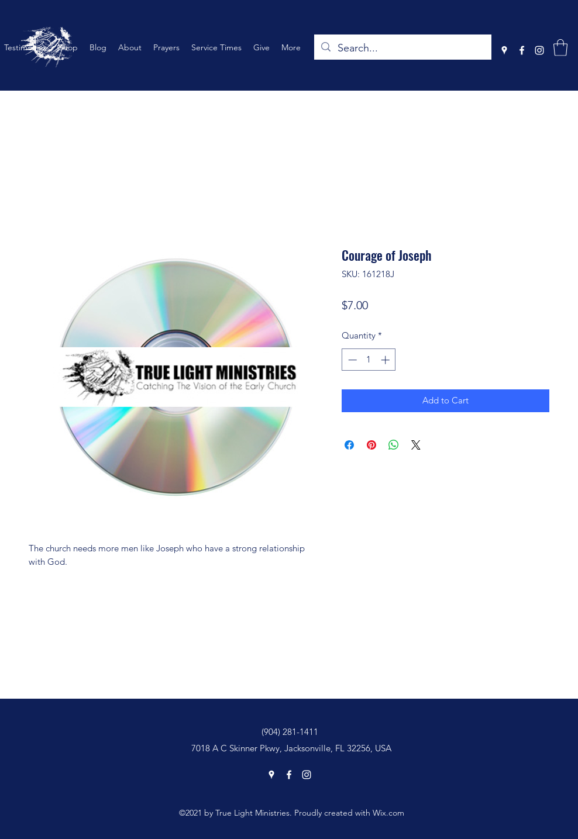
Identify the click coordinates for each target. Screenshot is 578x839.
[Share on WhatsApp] (394, 445)
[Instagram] (539, 50)
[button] (560, 47)
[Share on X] (416, 445)
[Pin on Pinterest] (371, 445)
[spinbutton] (369, 360)
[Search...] (402, 48)
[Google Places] (504, 50)
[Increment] (386, 360)
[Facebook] (522, 50)
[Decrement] (351, 360)
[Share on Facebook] (349, 445)
